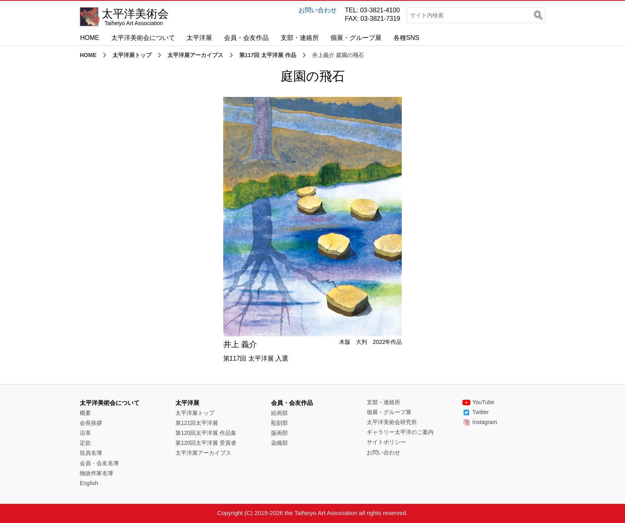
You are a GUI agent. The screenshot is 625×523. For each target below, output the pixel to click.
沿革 (85, 433)
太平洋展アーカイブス (195, 55)
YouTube (478, 402)
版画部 (279, 433)
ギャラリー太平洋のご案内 (400, 432)
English (89, 483)
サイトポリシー (386, 442)
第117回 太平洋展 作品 (267, 55)
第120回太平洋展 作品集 (205, 433)
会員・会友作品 (246, 37)
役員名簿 (91, 453)
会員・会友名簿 (99, 463)
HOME (89, 37)
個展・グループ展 (355, 37)
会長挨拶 (91, 423)
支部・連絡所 (300, 37)
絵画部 (279, 413)
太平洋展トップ (131, 55)
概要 (85, 413)
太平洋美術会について (143, 37)
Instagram (479, 422)
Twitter (475, 412)
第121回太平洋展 (196, 423)
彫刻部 (279, 423)
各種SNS (406, 37)
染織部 (279, 443)
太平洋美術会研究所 (392, 422)
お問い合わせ (318, 10)
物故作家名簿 (96, 473)
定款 (85, 443)
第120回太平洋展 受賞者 (205, 443)
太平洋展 (199, 37)
